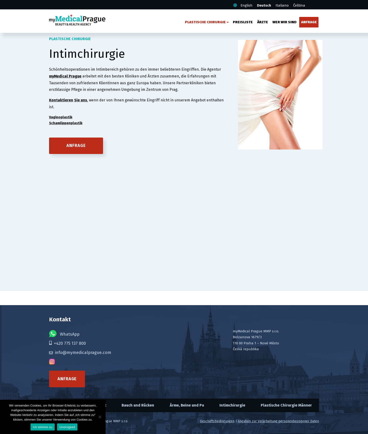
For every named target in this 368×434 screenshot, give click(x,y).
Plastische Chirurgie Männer (286, 405)
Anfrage (309, 22)
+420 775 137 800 (67, 343)
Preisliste (243, 22)
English (247, 5)
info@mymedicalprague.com (80, 352)
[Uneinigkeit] (99, 417)
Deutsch (264, 5)
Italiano (282, 5)
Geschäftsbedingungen (217, 421)
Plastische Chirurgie (205, 22)
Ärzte (262, 22)
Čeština (299, 5)
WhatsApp (64, 333)
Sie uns (80, 100)
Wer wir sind (284, 22)
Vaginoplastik (60, 117)
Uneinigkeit (67, 427)
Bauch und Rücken (138, 405)
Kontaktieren (61, 100)
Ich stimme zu (42, 427)
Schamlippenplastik (65, 123)
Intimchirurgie (232, 405)
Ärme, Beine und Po (187, 405)
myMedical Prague (65, 76)
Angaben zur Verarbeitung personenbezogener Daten (278, 421)
